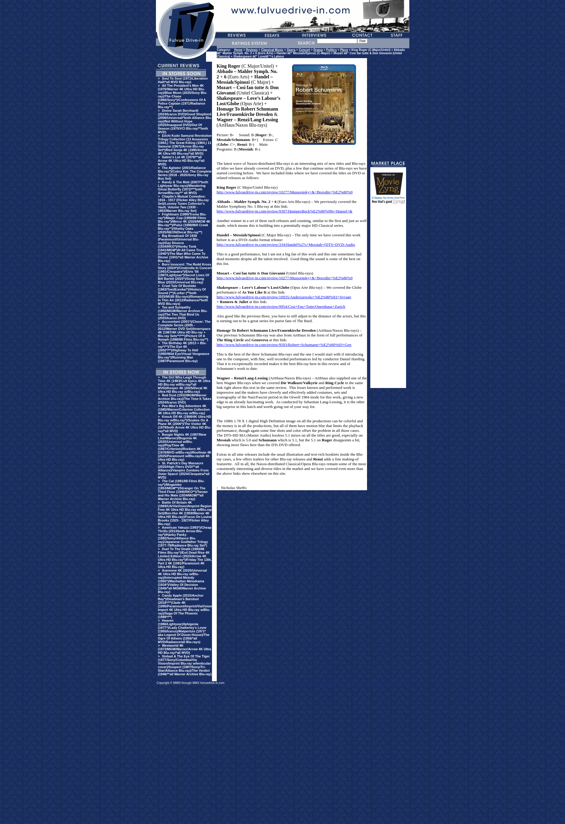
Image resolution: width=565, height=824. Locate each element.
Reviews (252, 50)
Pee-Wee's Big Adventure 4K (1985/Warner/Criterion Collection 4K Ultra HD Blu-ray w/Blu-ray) (184, 409)
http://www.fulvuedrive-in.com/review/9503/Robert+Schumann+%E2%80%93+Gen (284, 344)
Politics (331, 50)
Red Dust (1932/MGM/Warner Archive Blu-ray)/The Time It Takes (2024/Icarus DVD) (184, 398)
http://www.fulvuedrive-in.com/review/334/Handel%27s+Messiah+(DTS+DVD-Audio (286, 244)
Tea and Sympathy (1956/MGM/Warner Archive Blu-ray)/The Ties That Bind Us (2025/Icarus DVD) (183, 312)
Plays (344, 50)
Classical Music (272, 50)
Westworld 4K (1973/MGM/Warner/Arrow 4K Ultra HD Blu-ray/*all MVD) (184, 649)
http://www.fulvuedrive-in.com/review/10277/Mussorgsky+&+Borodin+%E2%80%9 (285, 192)
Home (238, 50)
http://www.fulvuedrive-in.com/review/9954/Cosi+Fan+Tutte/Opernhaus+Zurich (281, 306)
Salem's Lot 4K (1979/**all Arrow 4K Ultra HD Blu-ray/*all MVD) (181, 160)
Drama (318, 50)
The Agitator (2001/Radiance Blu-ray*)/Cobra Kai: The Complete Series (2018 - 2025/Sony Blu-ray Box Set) (185, 173)
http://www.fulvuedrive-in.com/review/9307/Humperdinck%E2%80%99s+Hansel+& (284, 211)
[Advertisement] (388, 298)
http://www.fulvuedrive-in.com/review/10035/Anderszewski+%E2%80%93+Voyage (284, 297)
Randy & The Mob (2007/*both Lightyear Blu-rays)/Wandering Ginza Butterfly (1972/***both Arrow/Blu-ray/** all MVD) (183, 187)
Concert (304, 50)
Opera (291, 50)
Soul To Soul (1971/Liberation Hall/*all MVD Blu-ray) (183, 80)
